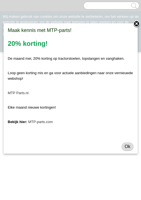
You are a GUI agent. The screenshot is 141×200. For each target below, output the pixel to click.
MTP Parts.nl (18, 93)
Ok (127, 146)
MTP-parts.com (40, 122)
